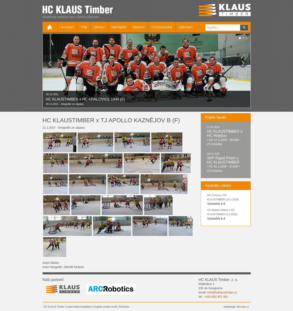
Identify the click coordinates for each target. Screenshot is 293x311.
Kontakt (186, 27)
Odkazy (139, 27)
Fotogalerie (161, 27)
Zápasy (99, 27)
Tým (84, 27)
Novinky (67, 27)
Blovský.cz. (243, 306)
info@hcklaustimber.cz (222, 292)
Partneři (118, 27)
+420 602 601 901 (216, 296)
